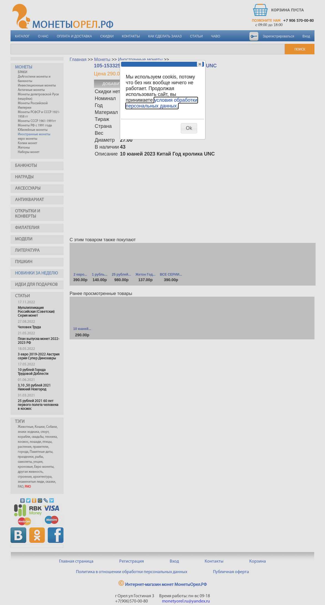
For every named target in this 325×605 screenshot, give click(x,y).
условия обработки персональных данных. (161, 103)
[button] (199, 64)
